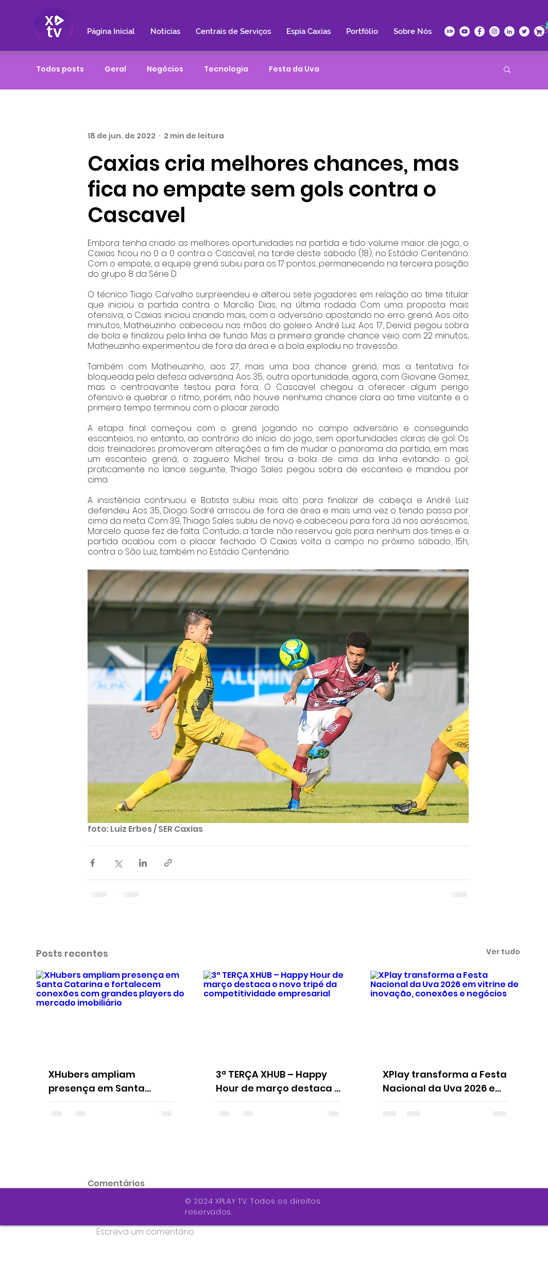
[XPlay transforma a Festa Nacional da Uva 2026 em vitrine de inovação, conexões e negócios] (445, 1012)
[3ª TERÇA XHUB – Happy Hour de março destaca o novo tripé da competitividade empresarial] (278, 1013)
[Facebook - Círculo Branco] (479, 31)
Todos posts (60, 69)
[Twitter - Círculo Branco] (524, 31)
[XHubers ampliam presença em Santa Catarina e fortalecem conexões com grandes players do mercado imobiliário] (111, 1012)
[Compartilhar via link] (168, 863)
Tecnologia (226, 69)
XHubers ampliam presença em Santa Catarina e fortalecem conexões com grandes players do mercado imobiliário (105, 1081)
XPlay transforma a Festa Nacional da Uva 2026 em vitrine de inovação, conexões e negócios (445, 1081)
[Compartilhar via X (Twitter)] (118, 863)
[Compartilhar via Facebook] (92, 863)
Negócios (165, 69)
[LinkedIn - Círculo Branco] (509, 31)
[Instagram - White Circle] (494, 31)
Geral (115, 69)
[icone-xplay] (449, 31)
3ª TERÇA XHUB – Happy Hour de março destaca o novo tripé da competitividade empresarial (278, 1081)
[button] (507, 69)
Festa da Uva (294, 69)
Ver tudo (503, 951)
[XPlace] (539, 31)
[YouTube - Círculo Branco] (464, 31)
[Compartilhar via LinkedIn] (143, 863)
